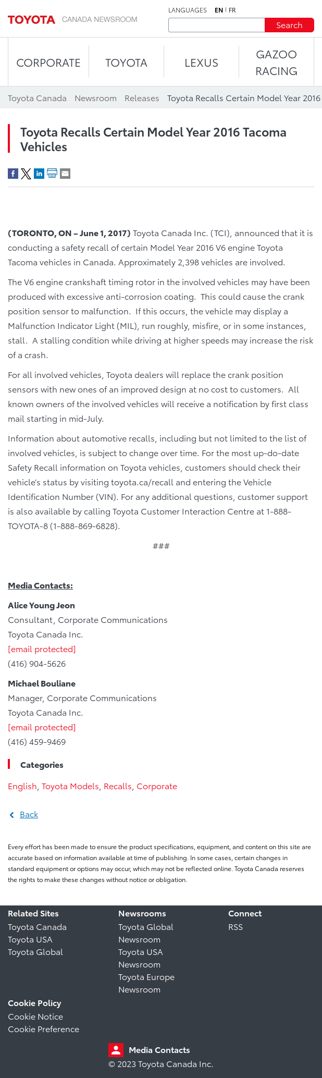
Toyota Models (70, 785)
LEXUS (201, 61)
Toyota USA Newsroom (140, 957)
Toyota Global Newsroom (146, 932)
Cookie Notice (35, 1016)
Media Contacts (159, 1049)
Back (29, 813)
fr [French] (232, 10)
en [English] (219, 10)
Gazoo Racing (276, 62)
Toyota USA (30, 939)
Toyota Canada (37, 926)
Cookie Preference (43, 1028)
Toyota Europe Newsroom (146, 982)
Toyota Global (35, 951)
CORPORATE (48, 61)
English (22, 785)
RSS (235, 926)
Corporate (157, 785)
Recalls (118, 785)
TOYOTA (126, 61)
